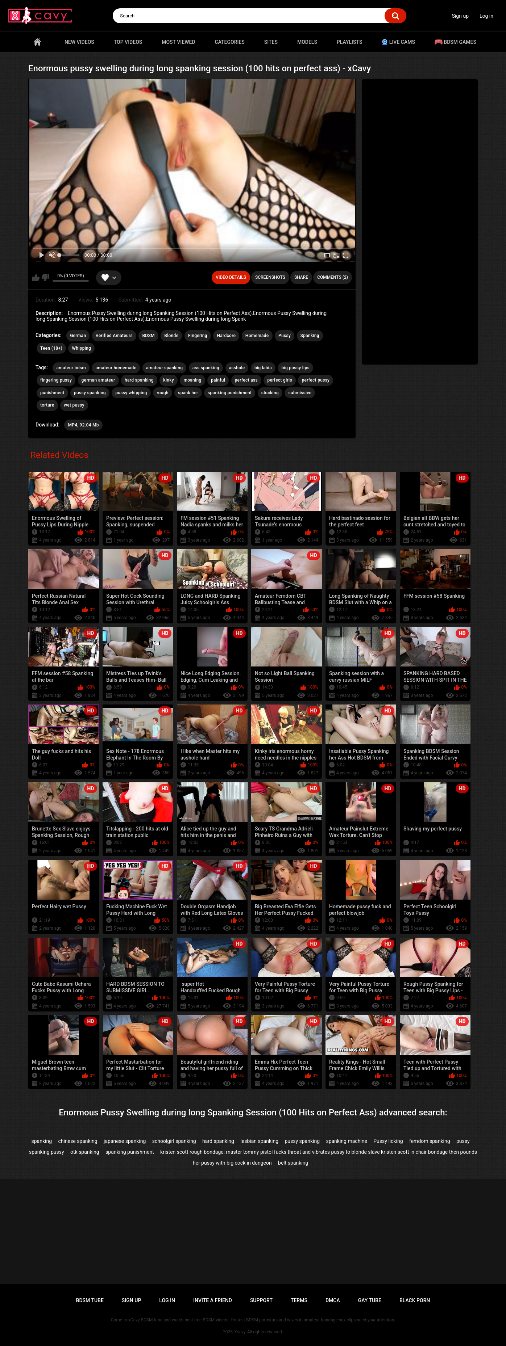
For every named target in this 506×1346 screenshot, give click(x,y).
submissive (299, 392)
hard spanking (139, 380)
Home (37, 42)
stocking (270, 392)
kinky (168, 380)
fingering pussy (56, 380)
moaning (192, 380)
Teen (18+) (51, 348)
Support (261, 1300)
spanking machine (346, 1141)
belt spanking (293, 1163)
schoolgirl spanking (174, 1141)
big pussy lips (295, 367)
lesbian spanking (259, 1141)
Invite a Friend (212, 1300)
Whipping (81, 348)
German (78, 335)
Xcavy (240, 1331)
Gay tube (369, 1300)
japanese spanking (125, 1141)
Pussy (284, 335)
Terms (299, 1300)
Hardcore (226, 335)
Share (301, 277)
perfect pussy (315, 380)
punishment (52, 392)
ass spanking (205, 367)
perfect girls (279, 380)
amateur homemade (115, 367)
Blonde (171, 335)
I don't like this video (45, 277)
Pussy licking (388, 1141)
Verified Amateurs (114, 335)
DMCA (332, 1300)
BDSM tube (90, 1300)
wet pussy (74, 405)
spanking (42, 1141)
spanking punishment (230, 392)
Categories (230, 42)
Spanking (309, 335)
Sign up (460, 16)
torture (47, 405)
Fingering (197, 335)
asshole (237, 367)
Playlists (349, 42)
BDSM (148, 335)
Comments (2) (332, 277)
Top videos (128, 42)
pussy (463, 1141)
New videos (79, 42)
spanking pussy (46, 1152)
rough (163, 392)
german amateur (98, 380)
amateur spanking (164, 367)
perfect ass (246, 380)
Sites (271, 42)
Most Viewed (178, 42)
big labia (263, 367)
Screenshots (270, 277)
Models (307, 42)
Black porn (414, 1300)
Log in (486, 16)
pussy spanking (90, 392)
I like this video (36, 277)
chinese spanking (77, 1141)
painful (218, 380)
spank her (188, 392)
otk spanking (84, 1152)
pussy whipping (131, 392)
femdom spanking (429, 1141)
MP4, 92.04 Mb (83, 425)
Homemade (257, 335)
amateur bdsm (71, 367)
